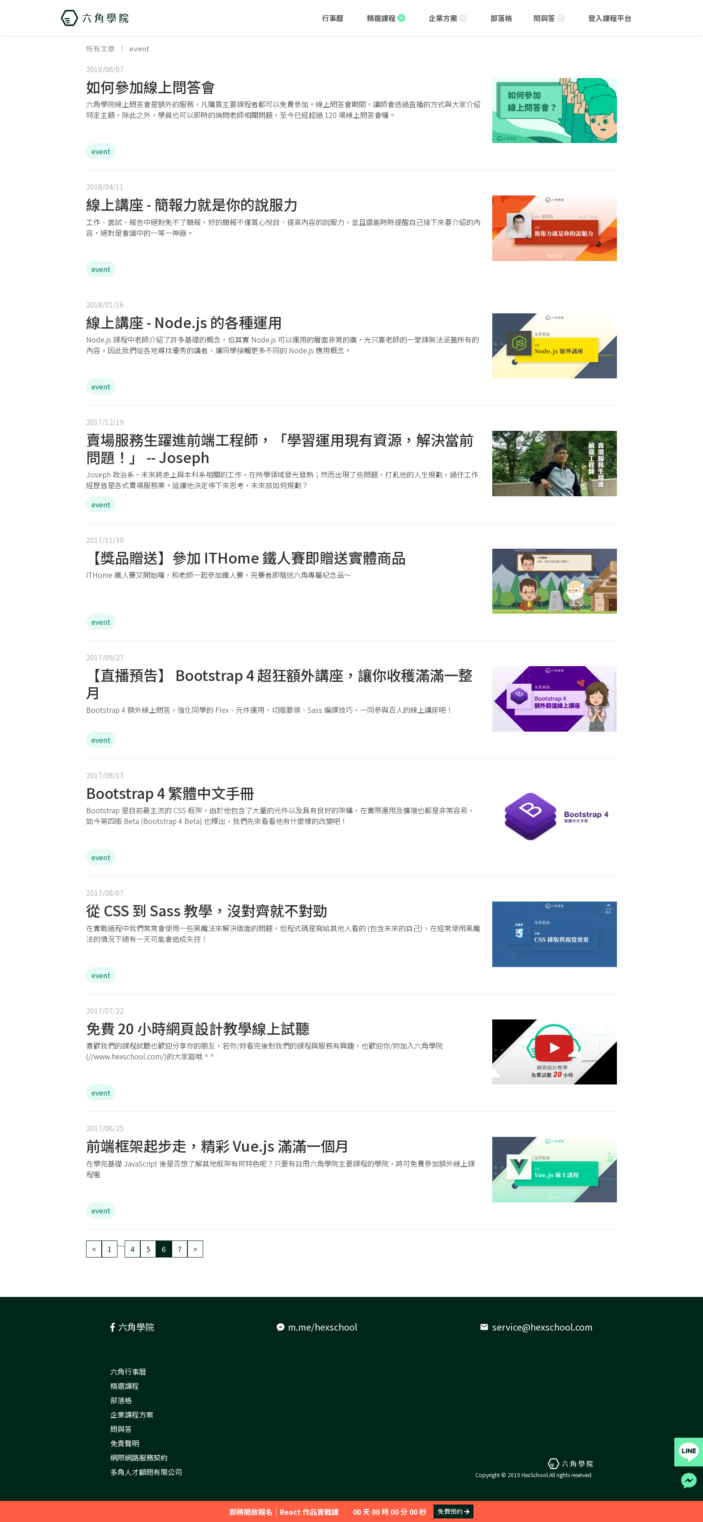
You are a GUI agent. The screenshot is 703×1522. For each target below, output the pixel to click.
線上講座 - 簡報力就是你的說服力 (192, 204)
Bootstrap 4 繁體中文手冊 (170, 792)
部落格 (121, 1400)
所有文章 (100, 48)
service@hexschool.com (536, 1326)
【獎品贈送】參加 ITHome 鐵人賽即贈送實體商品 (246, 557)
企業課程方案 (131, 1414)
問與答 (121, 1428)
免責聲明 (124, 1443)
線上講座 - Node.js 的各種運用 (184, 322)
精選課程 (124, 1385)
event (100, 151)
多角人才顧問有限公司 (146, 1471)
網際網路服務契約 (139, 1457)
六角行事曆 (128, 1371)
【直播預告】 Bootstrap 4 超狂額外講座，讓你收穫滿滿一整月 (279, 683)
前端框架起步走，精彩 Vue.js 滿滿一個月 (217, 1145)
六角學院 (132, 1326)
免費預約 (453, 1511)
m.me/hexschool (317, 1326)
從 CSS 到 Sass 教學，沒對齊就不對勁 (206, 910)
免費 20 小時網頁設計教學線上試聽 (197, 1028)
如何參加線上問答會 (150, 86)
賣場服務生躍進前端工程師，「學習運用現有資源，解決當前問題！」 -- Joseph (279, 448)
